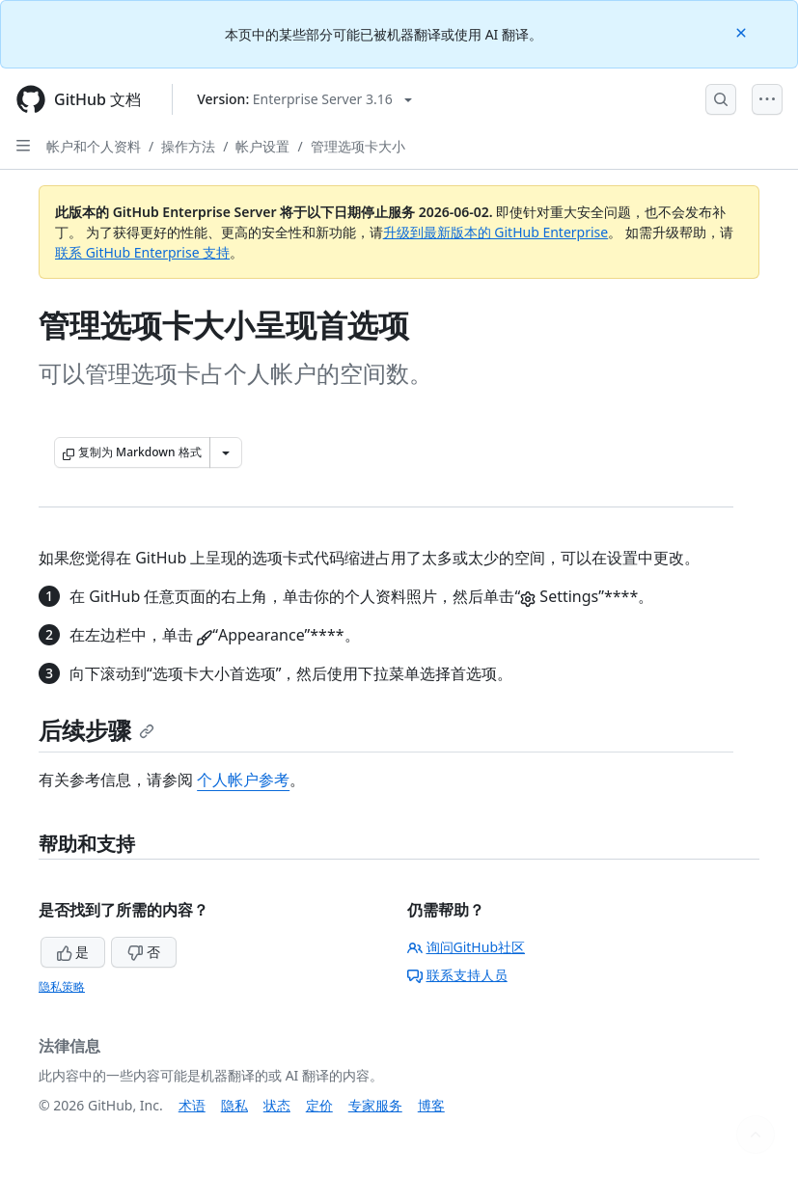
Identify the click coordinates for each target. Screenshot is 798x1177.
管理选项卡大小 (358, 146)
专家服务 (375, 1105)
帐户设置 (262, 146)
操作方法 (188, 146)
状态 (276, 1105)
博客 (431, 1105)
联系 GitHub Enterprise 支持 (142, 252)
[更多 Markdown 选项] (225, 452)
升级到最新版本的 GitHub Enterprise (496, 232)
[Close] (743, 31)
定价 (319, 1105)
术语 (192, 1105)
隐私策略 (62, 986)
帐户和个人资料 (93, 146)
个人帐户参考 (243, 779)
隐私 (234, 1105)
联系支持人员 (457, 975)
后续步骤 (96, 730)
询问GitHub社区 (466, 947)
